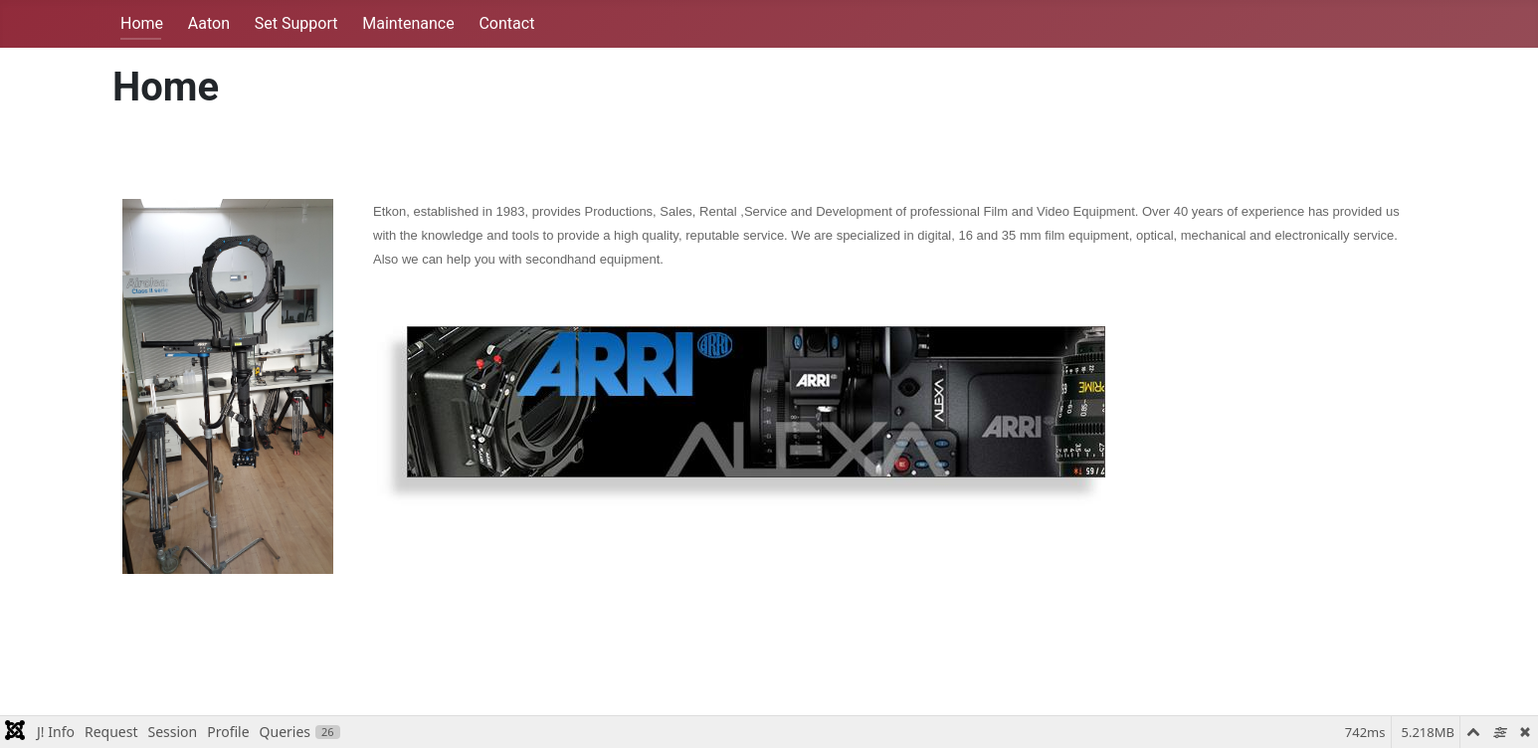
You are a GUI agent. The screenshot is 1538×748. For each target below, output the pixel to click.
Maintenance (408, 23)
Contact (506, 23)
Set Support (296, 23)
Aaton (209, 23)
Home (141, 23)
